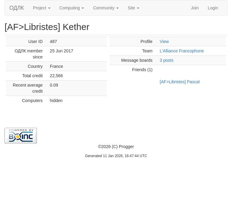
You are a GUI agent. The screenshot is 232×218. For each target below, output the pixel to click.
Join (195, 7)
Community (106, 7)
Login (213, 7)
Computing (72, 7)
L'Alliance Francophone (182, 50)
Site (133, 7)
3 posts (166, 60)
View (164, 41)
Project (41, 7)
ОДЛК (16, 8)
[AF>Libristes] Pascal (180, 81)
